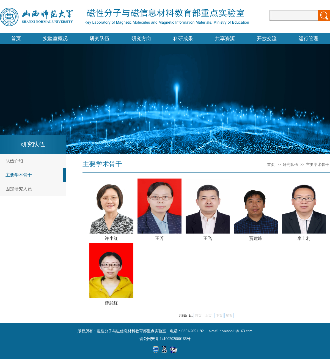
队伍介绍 (14, 160)
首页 (16, 38)
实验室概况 (55, 38)
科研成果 (183, 38)
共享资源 (225, 38)
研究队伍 (99, 38)
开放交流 (267, 38)
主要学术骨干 (19, 174)
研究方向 (141, 38)
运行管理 (308, 38)
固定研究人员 (19, 189)
